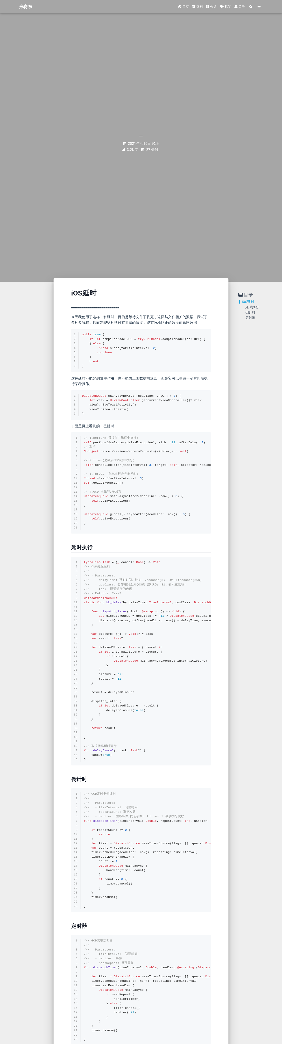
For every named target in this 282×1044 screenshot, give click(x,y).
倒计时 (250, 312)
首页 (183, 7)
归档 (197, 7)
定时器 (250, 318)
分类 (211, 7)
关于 (239, 7)
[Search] (251, 7)
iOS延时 (248, 302)
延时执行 (252, 307)
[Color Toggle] (259, 7)
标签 (225, 7)
